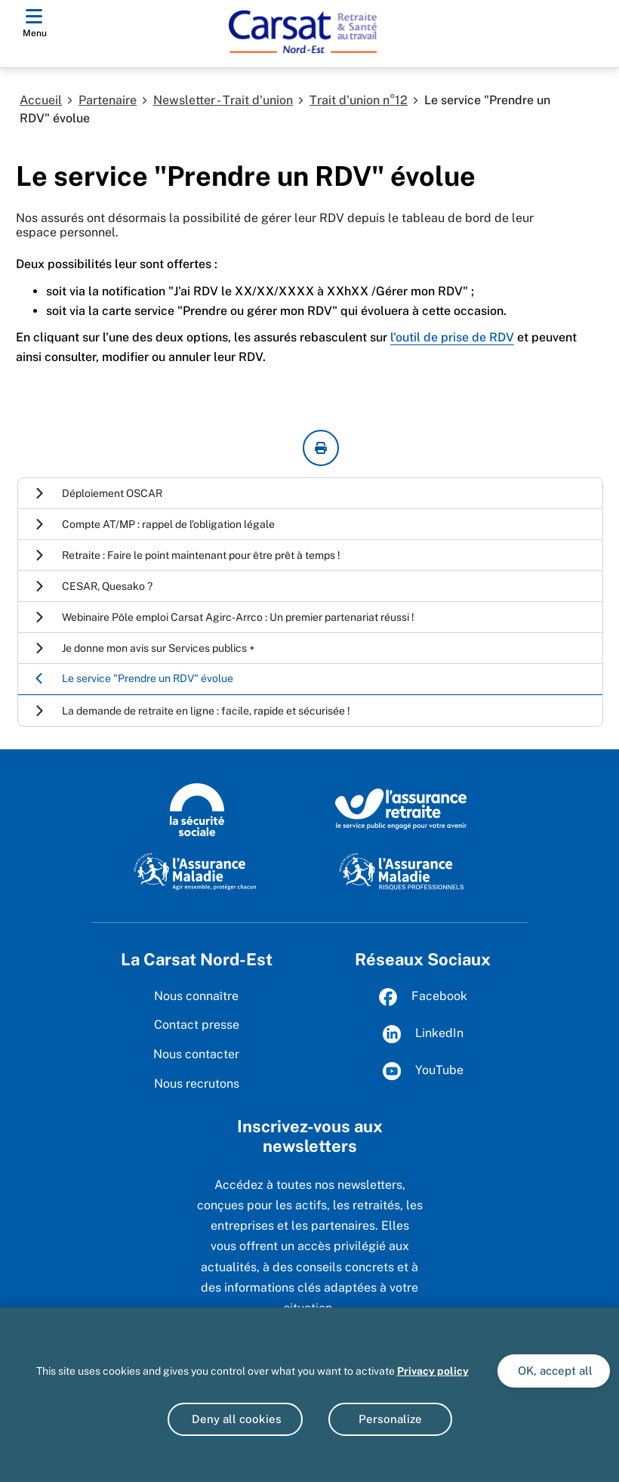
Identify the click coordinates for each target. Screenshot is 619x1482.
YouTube (423, 1071)
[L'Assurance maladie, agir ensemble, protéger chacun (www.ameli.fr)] (196, 870)
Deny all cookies (235, 1419)
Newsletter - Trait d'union (223, 100)
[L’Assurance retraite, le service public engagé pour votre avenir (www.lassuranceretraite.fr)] (401, 808)
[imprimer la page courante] (321, 448)
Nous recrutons (196, 1083)
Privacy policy (433, 1371)
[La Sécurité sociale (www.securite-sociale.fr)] (197, 808)
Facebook (423, 997)
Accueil (41, 100)
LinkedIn (423, 1034)
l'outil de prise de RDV (452, 337)
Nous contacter (196, 1054)
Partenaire (108, 100)
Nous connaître (196, 996)
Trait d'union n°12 (359, 100)
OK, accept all (554, 1370)
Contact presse (196, 1024)
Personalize (390, 1419)
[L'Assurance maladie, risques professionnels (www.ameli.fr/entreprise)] (401, 870)
